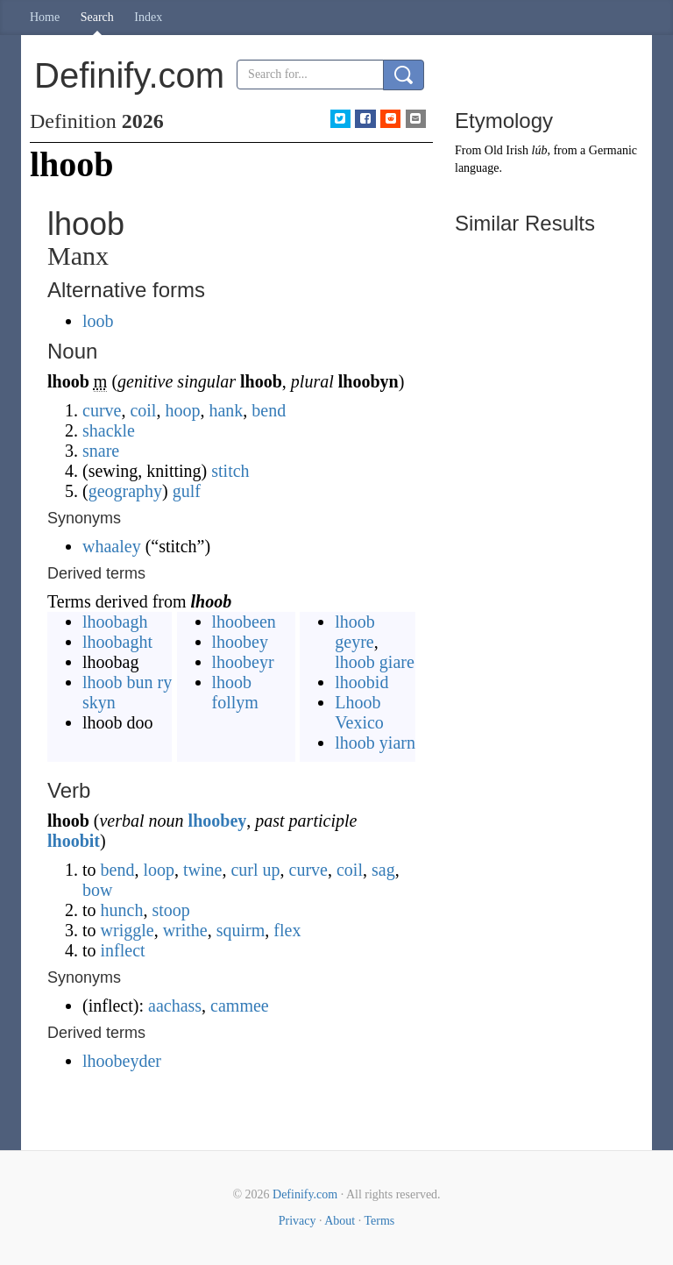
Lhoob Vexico (359, 712)
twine (202, 869)
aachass (175, 1005)
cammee (239, 1005)
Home (45, 17)
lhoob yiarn (375, 742)
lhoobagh (114, 621)
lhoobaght (117, 641)
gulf (187, 491)
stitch (230, 470)
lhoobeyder (121, 1060)
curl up (255, 869)
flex (287, 930)
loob (98, 320)
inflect (123, 950)
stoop (170, 910)
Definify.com (305, 1194)
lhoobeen (244, 621)
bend (268, 410)
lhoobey (240, 641)
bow (97, 889)
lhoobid (361, 682)
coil (143, 410)
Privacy (297, 1220)
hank (226, 410)
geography (125, 491)
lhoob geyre (355, 631)
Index (148, 17)
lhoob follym (235, 692)
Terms (379, 1220)
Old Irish (506, 150)
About (339, 1220)
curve (101, 410)
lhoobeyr (243, 662)
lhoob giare (374, 662)
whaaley (111, 546)
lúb (540, 150)
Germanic (613, 150)
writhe (185, 930)
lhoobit (73, 840)
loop (158, 869)
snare (100, 450)
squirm (241, 930)
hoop (182, 410)
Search (97, 17)
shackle (108, 430)
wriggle (127, 930)
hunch (122, 910)
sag (383, 869)
